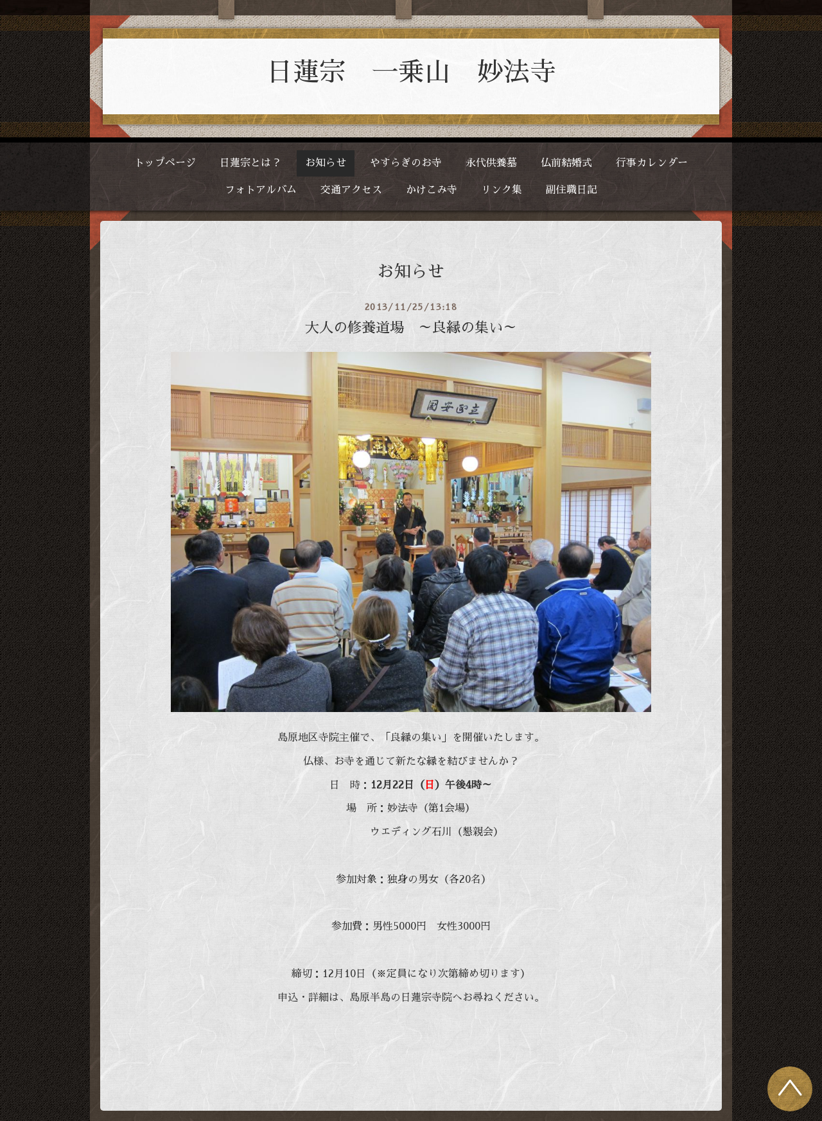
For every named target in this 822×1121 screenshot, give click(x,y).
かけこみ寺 (431, 190)
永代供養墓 (491, 163)
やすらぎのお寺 (406, 163)
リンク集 (501, 190)
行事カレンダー (652, 163)
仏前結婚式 (566, 163)
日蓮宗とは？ (250, 163)
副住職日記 (571, 190)
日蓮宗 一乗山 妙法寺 (411, 72)
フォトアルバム (261, 190)
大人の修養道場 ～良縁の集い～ (411, 328)
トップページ (165, 163)
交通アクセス (351, 190)
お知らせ (325, 163)
